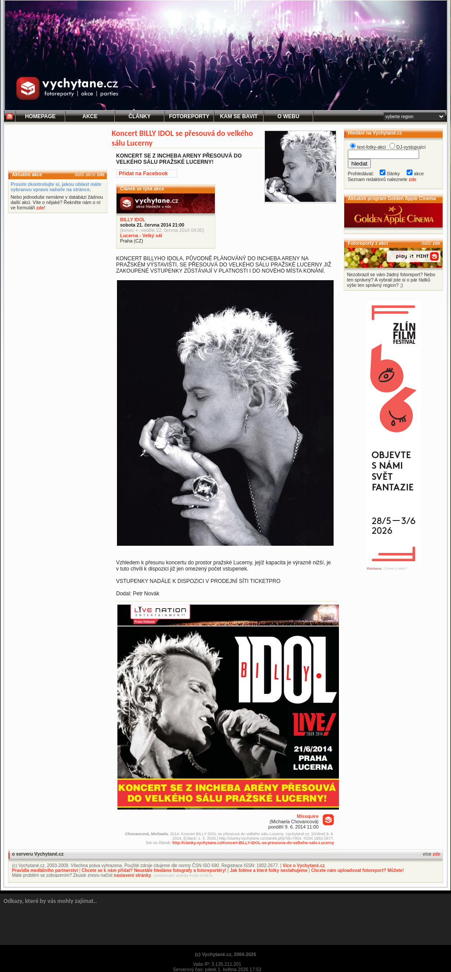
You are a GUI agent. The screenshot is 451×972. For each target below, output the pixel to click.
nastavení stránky (133, 875)
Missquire (308, 816)
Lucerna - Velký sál (141, 235)
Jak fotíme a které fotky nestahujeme (268, 870)
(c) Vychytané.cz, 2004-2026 (225, 954)
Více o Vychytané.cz (304, 865)
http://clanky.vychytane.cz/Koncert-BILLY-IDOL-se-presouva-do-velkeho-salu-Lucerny (253, 843)
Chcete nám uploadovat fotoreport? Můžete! (357, 870)
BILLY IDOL (132, 219)
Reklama (374, 569)
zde (101, 174)
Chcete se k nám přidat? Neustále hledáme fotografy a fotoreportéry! (154, 870)
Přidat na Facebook (143, 173)
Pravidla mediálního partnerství (45, 870)
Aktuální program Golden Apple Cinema (392, 198)
